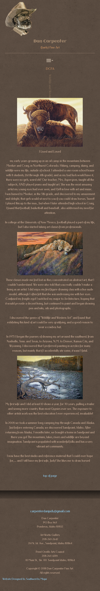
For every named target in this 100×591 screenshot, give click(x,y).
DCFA (50, 69)
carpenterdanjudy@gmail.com (50, 511)
